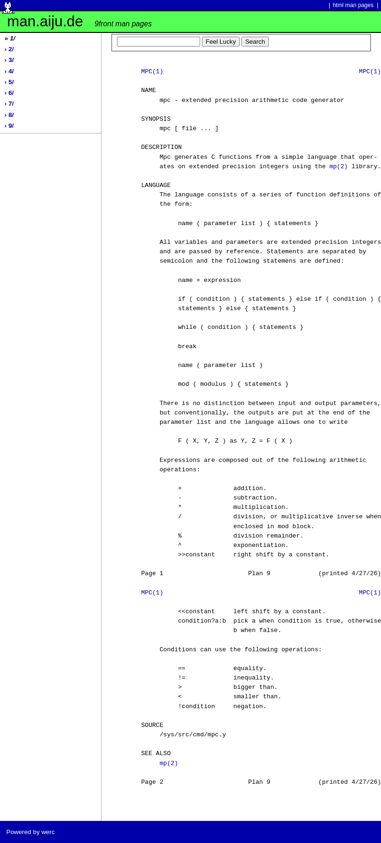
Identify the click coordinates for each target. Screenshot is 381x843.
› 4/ (9, 71)
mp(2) (338, 167)
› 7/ (9, 103)
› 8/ (9, 114)
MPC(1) (152, 72)
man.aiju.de (79, 21)
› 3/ (9, 59)
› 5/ (9, 82)
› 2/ (9, 49)
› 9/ (9, 125)
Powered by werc (30, 831)
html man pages (353, 5)
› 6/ (9, 92)
